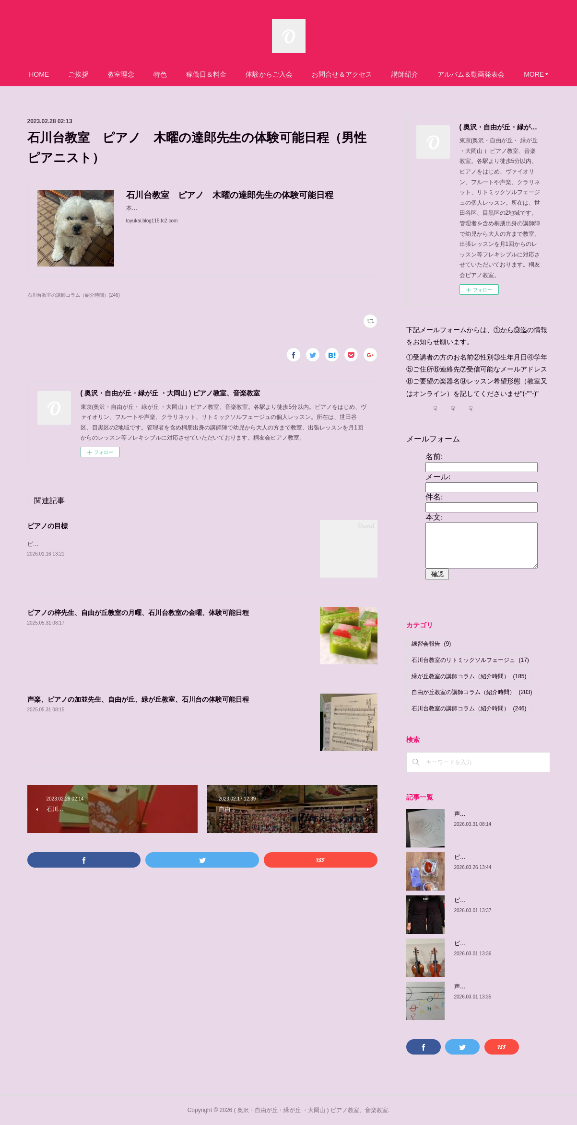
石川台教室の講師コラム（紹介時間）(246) (73, 295)
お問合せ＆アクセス (383, 74)
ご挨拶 (119, 74)
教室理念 (161, 74)
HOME (80, 74)
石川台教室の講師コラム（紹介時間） (469, 708)
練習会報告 (431, 643)
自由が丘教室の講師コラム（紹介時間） (472, 692)
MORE (488, 74)
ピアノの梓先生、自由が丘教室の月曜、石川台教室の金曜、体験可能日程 (138, 612)
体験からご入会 (309, 74)
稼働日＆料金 (247, 74)
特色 (201, 74)
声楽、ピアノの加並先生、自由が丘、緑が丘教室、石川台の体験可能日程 (138, 699)
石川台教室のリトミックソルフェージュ (470, 660)
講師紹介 (445, 74)
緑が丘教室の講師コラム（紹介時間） (469, 676)
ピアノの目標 (47, 526)
